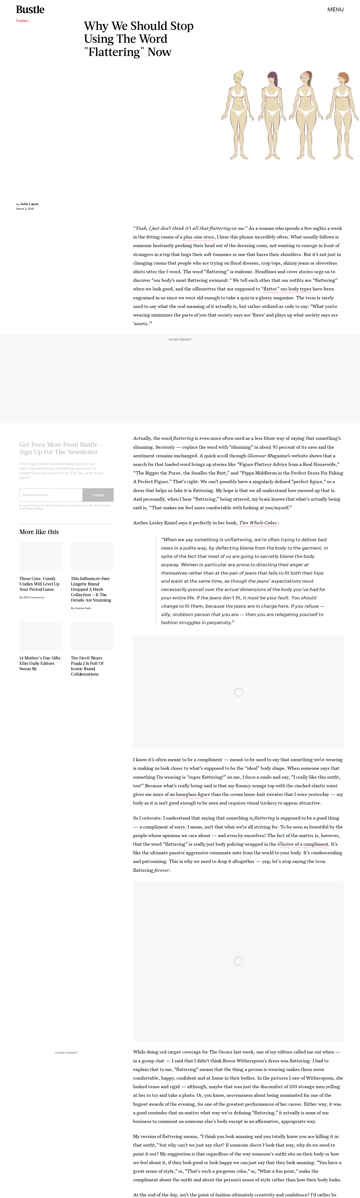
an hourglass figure (190, 794)
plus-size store (199, 237)
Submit (98, 499)
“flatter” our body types (286, 289)
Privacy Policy (34, 512)
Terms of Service (99, 509)
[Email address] (51, 498)
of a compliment (311, 844)
